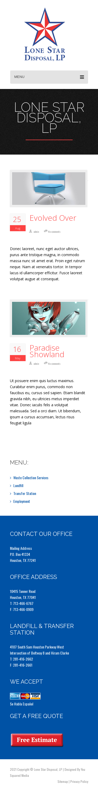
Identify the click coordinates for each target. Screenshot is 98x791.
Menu (49, 77)
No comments (54, 232)
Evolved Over (53, 217)
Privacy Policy (79, 781)
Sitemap (62, 781)
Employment (21, 501)
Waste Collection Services (30, 477)
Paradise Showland (47, 350)
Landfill (18, 485)
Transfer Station (24, 493)
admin (36, 232)
